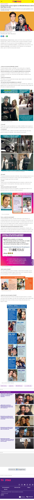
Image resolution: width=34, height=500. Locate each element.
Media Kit (2, 495)
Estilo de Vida (17, 487)
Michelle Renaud (19, 385)
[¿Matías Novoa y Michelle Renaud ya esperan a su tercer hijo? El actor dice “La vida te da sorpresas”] (24, 398)
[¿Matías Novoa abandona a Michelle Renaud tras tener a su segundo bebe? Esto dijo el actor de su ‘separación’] (24, 410)
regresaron (11, 385)
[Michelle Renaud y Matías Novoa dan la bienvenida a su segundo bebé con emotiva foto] (24, 432)
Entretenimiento (5, 487)
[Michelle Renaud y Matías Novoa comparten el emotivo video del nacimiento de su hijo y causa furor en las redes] (24, 421)
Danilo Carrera (3, 385)
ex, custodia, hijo (28, 385)
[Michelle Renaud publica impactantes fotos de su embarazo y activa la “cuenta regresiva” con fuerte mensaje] (24, 443)
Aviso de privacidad (4, 493)
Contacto (2, 494)
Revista (5, 489)
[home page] (17, 1)
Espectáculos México (4, 3)
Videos (28, 487)
